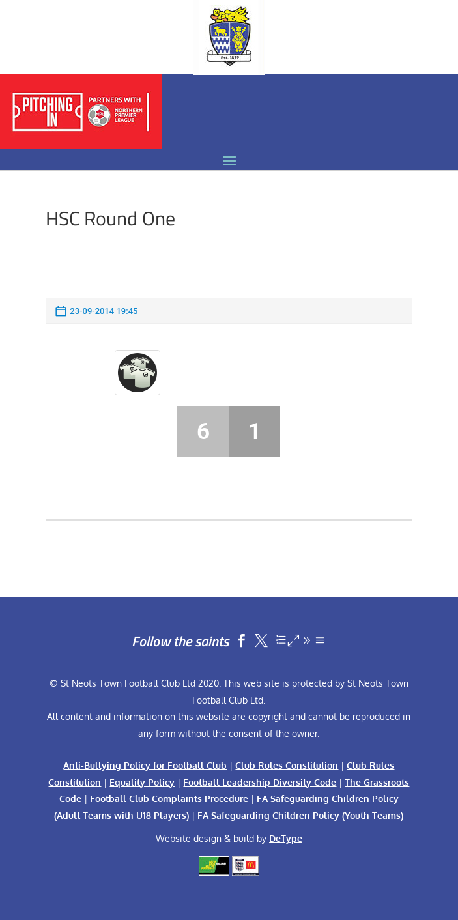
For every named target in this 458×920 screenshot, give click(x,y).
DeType (285, 838)
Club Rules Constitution (286, 765)
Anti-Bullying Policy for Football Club (145, 765)
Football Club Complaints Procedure (169, 798)
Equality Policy (142, 782)
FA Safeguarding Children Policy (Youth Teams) (300, 815)
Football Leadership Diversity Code (259, 782)
